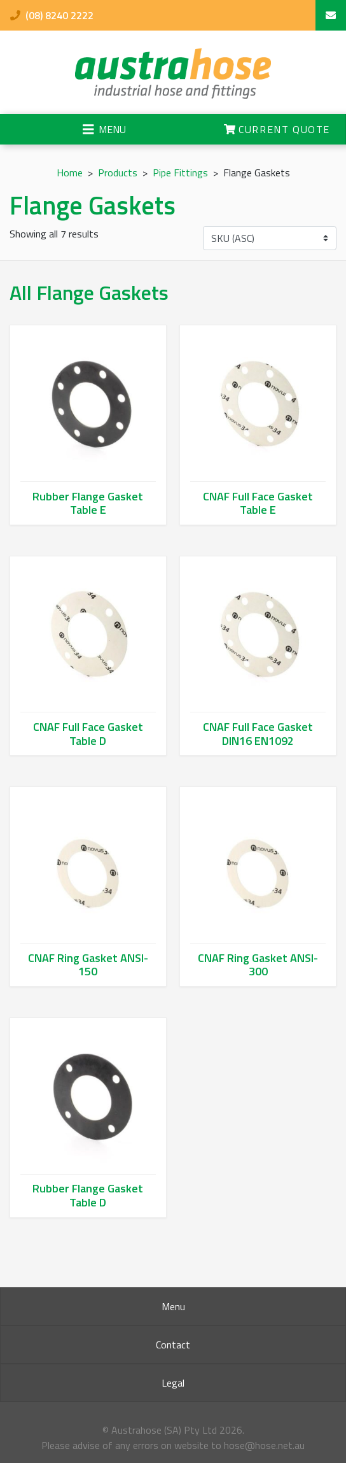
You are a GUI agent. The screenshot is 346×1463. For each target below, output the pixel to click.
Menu (173, 1306)
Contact (173, 1344)
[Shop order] (269, 238)
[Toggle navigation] (104, 129)
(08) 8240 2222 (51, 15)
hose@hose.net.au (264, 1445)
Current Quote (277, 129)
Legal (173, 1382)
